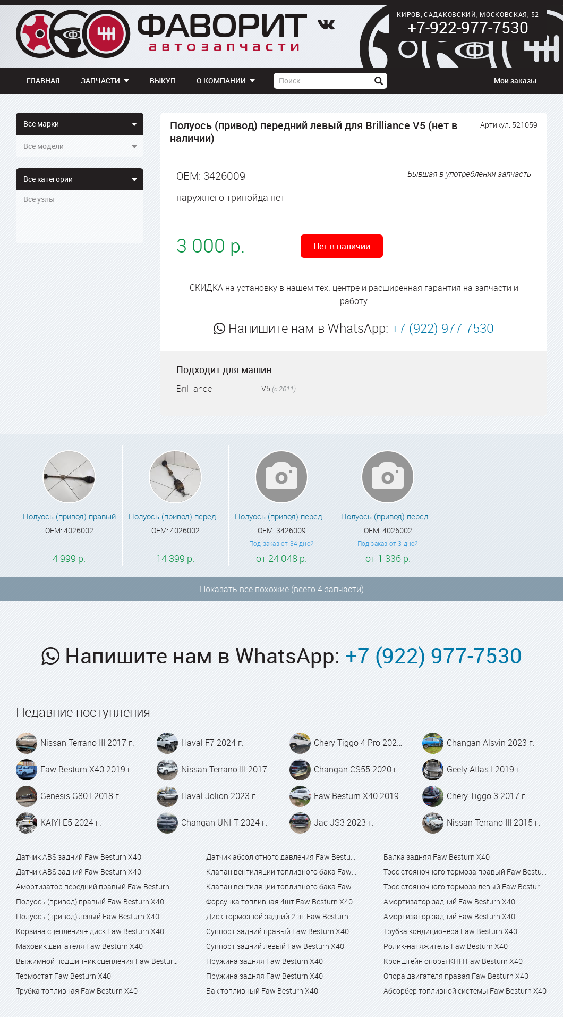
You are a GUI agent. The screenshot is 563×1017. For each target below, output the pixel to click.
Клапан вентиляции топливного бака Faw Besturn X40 (281, 872)
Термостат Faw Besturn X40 (63, 976)
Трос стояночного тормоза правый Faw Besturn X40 (465, 872)
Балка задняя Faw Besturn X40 (436, 857)
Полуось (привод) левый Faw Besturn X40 (87, 916)
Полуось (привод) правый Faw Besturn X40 (90, 901)
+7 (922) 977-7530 (442, 328)
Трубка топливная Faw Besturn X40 (77, 991)
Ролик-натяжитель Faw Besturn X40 (445, 946)
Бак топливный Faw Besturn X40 (262, 991)
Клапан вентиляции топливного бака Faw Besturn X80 (281, 886)
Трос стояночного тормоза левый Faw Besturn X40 (465, 886)
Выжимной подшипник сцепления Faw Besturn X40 (98, 961)
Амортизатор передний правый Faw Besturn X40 (98, 886)
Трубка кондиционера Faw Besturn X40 (450, 931)
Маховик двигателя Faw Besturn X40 (79, 946)
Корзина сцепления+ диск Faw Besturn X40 (90, 931)
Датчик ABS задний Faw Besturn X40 (78, 857)
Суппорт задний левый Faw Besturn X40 (275, 946)
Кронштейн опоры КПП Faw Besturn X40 (453, 961)
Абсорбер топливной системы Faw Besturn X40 (465, 991)
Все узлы (39, 199)
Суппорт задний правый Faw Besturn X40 (277, 931)
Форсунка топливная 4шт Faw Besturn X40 (279, 901)
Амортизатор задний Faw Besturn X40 (449, 901)
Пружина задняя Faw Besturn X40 (264, 961)
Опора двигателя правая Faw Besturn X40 (455, 976)
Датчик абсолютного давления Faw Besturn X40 (281, 857)
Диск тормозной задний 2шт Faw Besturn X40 (281, 916)
